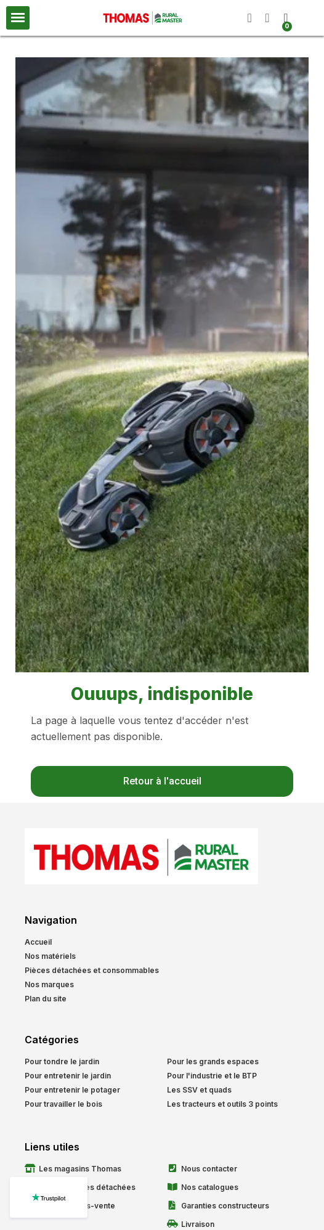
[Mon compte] (267, 18)
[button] (249, 18)
